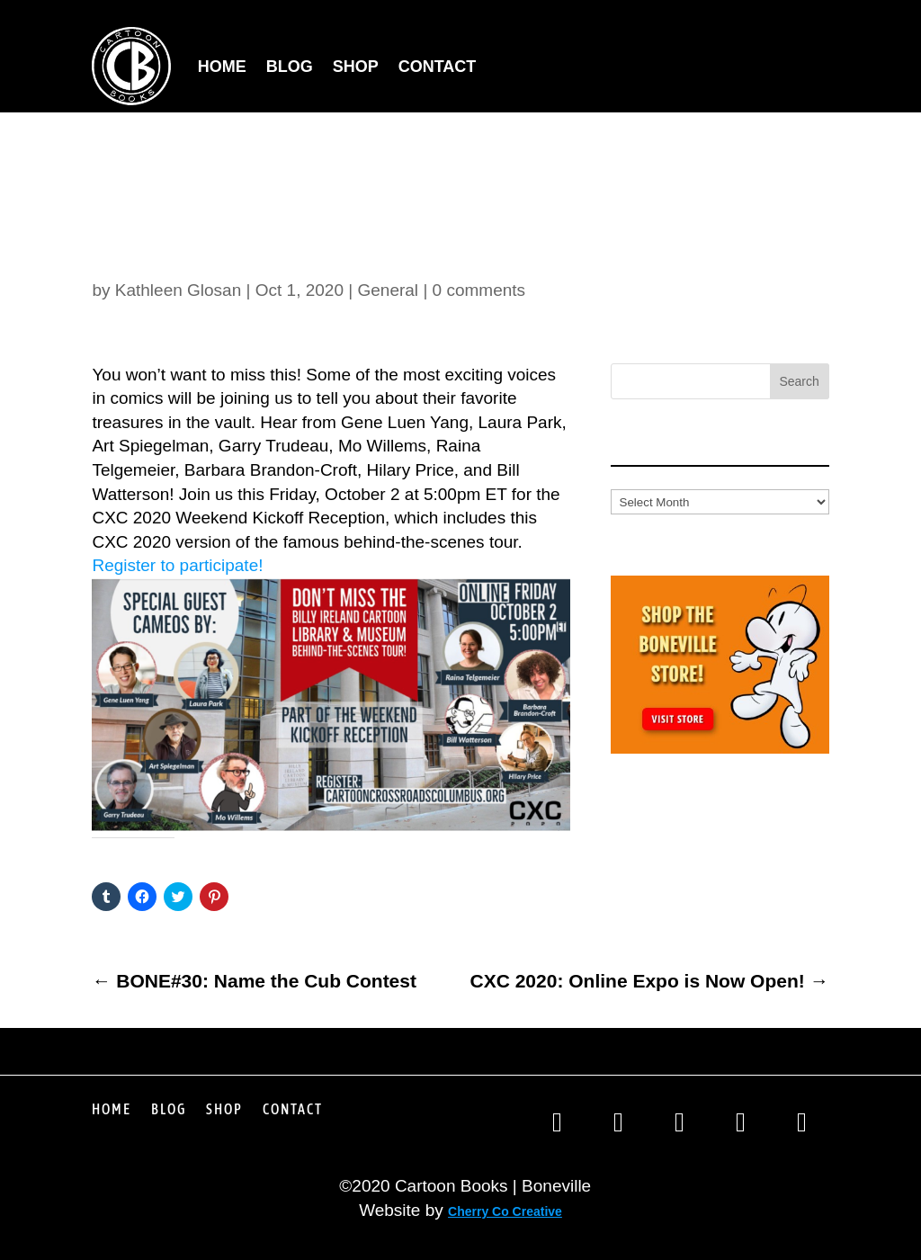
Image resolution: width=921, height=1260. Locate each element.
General (388, 290)
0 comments (479, 290)
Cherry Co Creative (505, 1211)
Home (222, 67)
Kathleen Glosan (178, 290)
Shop (356, 67)
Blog (289, 67)
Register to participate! (177, 565)
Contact (437, 67)
